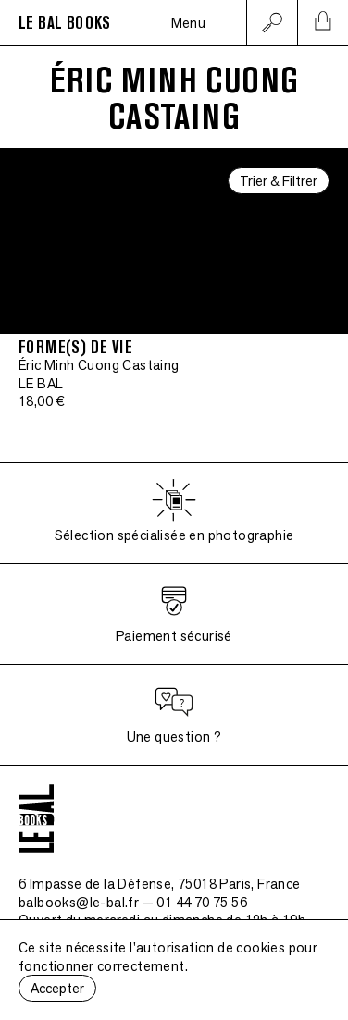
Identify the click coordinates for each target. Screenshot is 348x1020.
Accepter (57, 988)
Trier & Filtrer (278, 181)
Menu (188, 22)
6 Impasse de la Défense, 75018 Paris (160, 883)
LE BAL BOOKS (65, 23)
